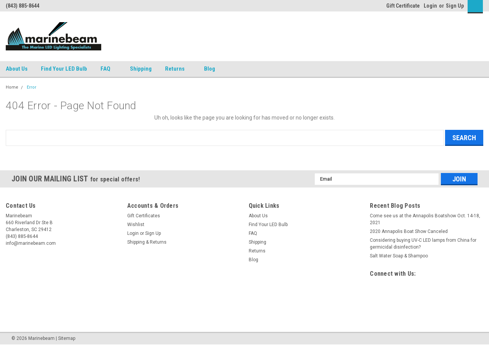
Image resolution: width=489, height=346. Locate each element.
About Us (17, 68)
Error (31, 87)
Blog (209, 68)
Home (12, 87)
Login (430, 6)
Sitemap (66, 338)
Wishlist (135, 224)
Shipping (141, 68)
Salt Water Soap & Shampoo (399, 256)
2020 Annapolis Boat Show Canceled (409, 231)
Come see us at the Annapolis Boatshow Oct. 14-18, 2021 (425, 219)
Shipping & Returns (147, 242)
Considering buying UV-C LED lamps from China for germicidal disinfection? (423, 244)
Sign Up (455, 6)
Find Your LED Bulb (64, 68)
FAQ (108, 69)
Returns (178, 69)
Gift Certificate (403, 6)
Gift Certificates (143, 215)
